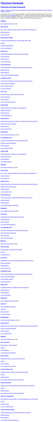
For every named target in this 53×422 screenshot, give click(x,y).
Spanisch (50, 10)
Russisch (45, 10)
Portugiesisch (39, 10)
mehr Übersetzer (7, 23)
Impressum (13, 15)
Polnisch (34, 10)
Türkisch (3, 11)
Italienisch (24, 10)
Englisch (13, 10)
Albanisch (3, 10)
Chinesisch (8, 10)
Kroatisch (29, 10)
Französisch (18, 10)
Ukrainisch (7, 11)
